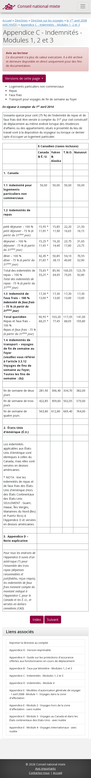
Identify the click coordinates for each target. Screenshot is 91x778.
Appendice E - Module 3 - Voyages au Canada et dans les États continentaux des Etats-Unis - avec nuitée (43, 718)
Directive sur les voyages (47, 20)
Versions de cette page (23, 78)
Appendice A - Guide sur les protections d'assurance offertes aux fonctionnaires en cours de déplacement (42, 659)
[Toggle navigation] (83, 6)
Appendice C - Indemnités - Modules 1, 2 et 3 (50, 25)
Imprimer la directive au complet (28, 643)
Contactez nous (39, 773)
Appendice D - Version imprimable (30, 650)
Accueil (7, 20)
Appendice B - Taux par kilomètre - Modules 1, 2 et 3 (40, 668)
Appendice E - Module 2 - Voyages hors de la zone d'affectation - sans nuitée (39, 707)
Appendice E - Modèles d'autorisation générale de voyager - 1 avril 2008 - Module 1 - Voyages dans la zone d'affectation (45, 694)
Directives (21, 20)
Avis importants (45, 768)
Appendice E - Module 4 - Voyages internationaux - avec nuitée (43, 729)
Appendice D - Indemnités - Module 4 (31, 683)
